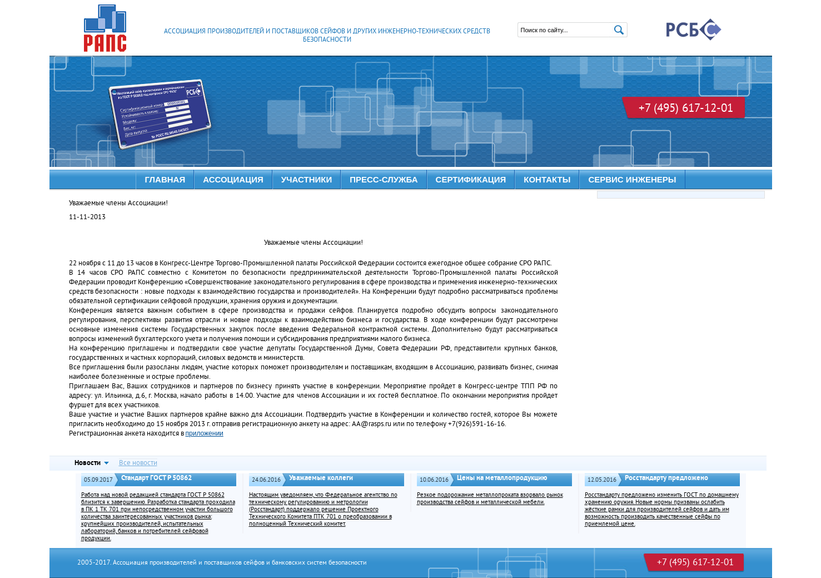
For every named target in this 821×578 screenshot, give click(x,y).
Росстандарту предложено (666, 478)
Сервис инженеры (632, 179)
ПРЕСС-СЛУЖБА (383, 179)
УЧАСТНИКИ (306, 179)
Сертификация (471, 179)
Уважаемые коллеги (321, 478)
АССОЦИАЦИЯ (233, 179)
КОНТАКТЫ (547, 179)
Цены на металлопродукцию (502, 478)
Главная (165, 179)
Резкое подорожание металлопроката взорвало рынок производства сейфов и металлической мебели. (490, 499)
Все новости (138, 463)
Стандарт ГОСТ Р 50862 (156, 478)
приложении (204, 433)
